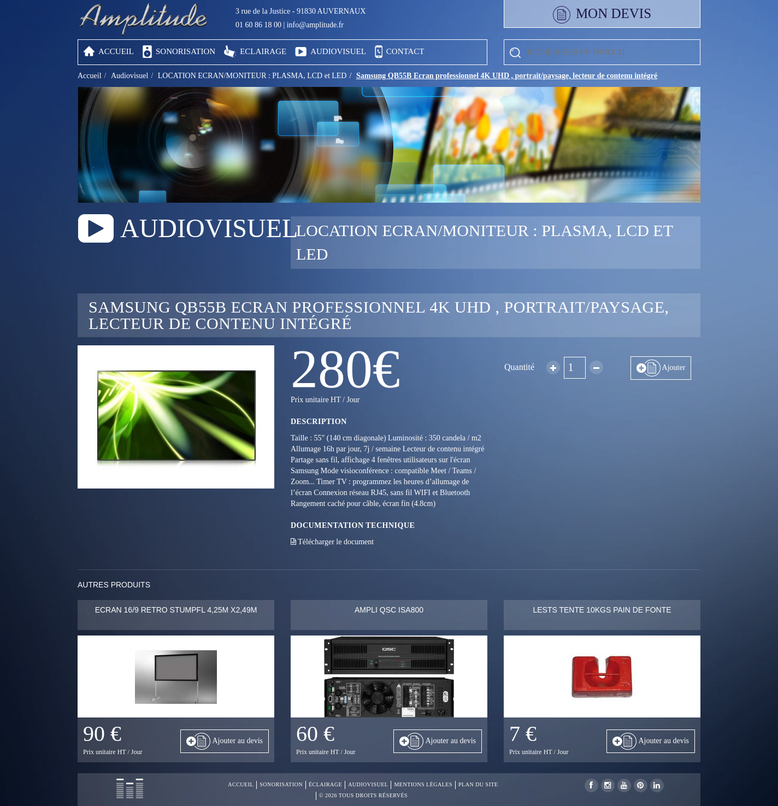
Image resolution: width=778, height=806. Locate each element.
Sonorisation (281, 784)
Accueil (90, 76)
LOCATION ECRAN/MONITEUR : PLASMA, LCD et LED (252, 76)
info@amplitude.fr (315, 25)
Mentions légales (423, 784)
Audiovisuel (129, 76)
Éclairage (325, 784)
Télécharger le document (332, 542)
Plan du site (478, 784)
